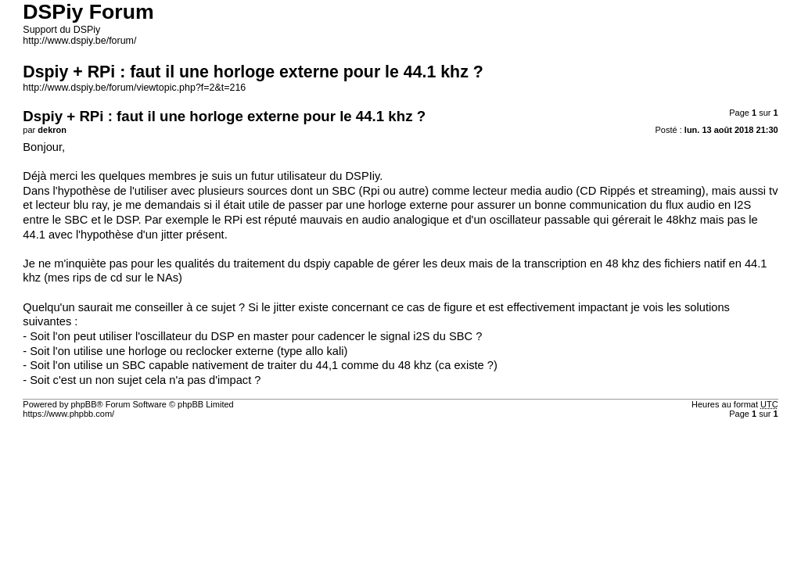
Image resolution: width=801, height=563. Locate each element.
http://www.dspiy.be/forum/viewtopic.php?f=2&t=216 (134, 87)
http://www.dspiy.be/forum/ (79, 40)
